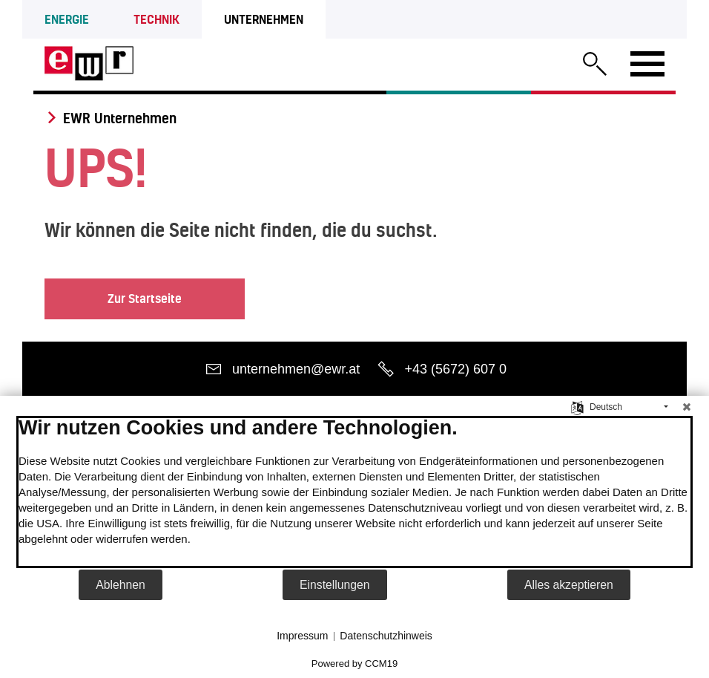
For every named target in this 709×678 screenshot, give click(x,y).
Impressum (302, 636)
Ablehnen (120, 584)
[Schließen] (687, 407)
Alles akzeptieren (568, 584)
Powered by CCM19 (354, 663)
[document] (354, 492)
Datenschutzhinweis (386, 636)
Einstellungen (335, 584)
